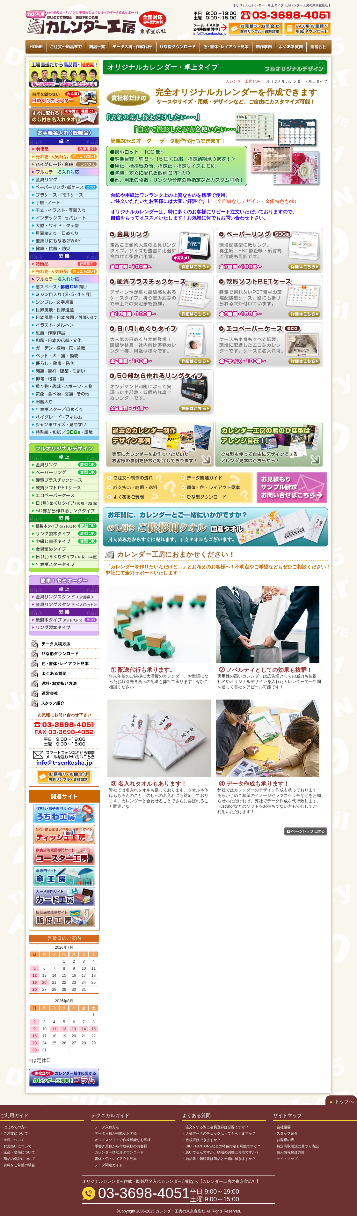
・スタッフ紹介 (285, 1133)
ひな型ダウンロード (177, 47)
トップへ (341, 1101)
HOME (36, 47)
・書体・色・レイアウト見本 (114, 1158)
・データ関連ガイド (107, 1165)
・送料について (12, 1140)
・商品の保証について (17, 1158)
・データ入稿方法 (105, 1127)
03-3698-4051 (144, 1193)
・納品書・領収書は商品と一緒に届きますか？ (219, 1158)
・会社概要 (282, 1127)
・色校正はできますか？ (201, 1140)
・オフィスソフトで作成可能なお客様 (121, 1140)
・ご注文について (14, 1133)
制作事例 (264, 47)
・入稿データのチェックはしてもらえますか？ (219, 1133)
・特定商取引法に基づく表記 (296, 1146)
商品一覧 (96, 47)
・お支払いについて (16, 1146)
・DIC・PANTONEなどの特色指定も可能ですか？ (221, 1146)
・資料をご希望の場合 (17, 1165)
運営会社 (319, 47)
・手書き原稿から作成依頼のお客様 (119, 1146)
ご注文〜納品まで (66, 47)
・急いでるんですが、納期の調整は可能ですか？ (220, 1152)
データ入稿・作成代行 (132, 47)
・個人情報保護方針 (289, 1152)
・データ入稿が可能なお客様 (114, 1133)
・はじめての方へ (14, 1127)
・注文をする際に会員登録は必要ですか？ (215, 1127)
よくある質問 (291, 47)
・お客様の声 (283, 1140)
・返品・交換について (17, 1152)
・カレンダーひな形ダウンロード (117, 1152)
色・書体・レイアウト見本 (225, 47)
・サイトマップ (285, 1158)
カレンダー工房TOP (243, 81)
